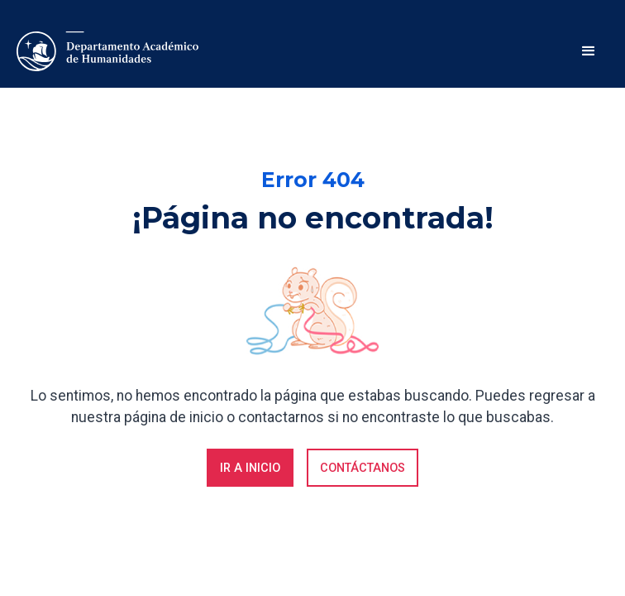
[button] (588, 51)
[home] (107, 51)
